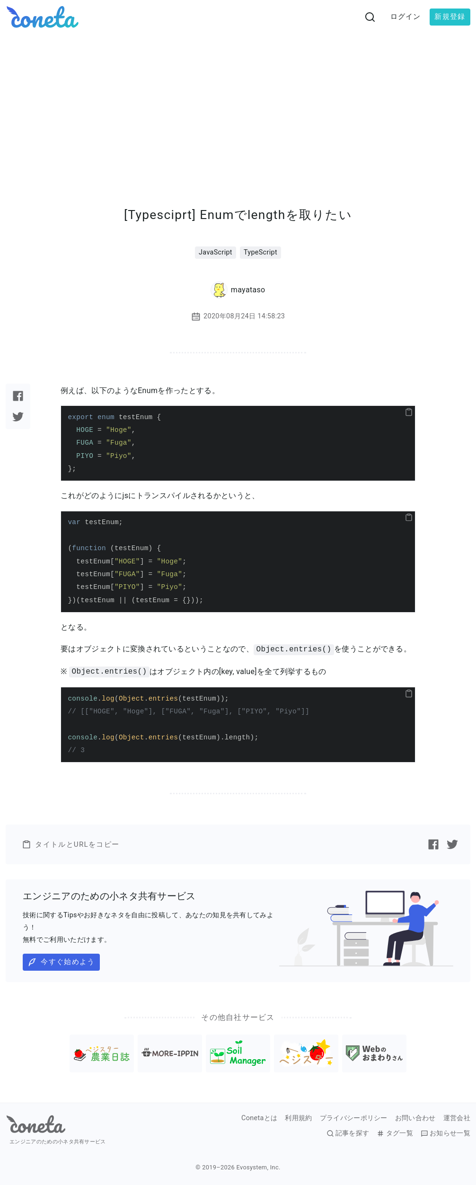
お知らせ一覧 (445, 1133)
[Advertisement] (238, 105)
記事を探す (348, 1133)
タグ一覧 (395, 1133)
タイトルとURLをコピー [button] (70, 844)
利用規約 (298, 1118)
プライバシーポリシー (354, 1118)
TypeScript (260, 252)
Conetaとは (259, 1118)
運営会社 (456, 1118)
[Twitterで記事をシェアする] (18, 416)
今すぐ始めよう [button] (61, 962)
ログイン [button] (405, 16)
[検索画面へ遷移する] (370, 17)
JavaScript (215, 252)
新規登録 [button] (449, 16)
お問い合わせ (415, 1118)
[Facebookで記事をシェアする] (18, 396)
